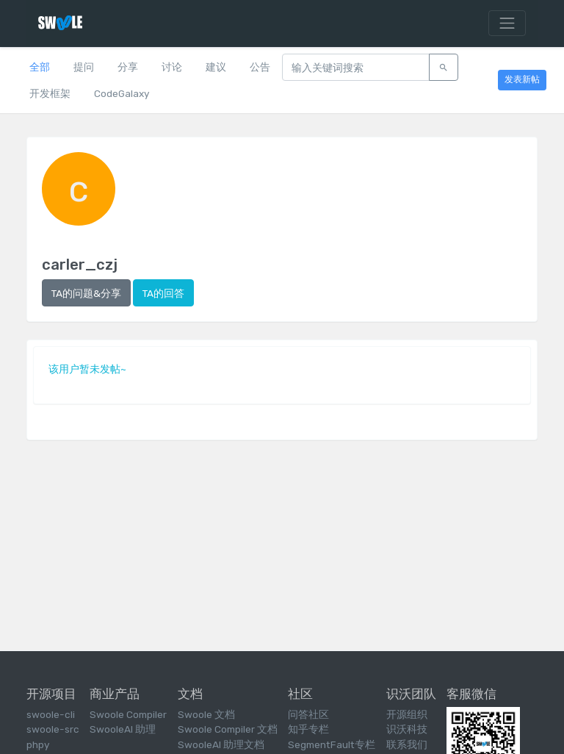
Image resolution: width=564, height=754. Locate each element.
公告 (260, 67)
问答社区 (308, 714)
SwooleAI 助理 (123, 729)
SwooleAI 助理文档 (221, 744)
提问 (83, 67)
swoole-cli (50, 714)
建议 (216, 67)
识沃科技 (406, 729)
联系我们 (406, 744)
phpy (37, 744)
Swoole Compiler (128, 714)
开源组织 (406, 714)
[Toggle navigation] (507, 23)
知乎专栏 (308, 729)
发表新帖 (522, 79)
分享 (128, 67)
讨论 (172, 67)
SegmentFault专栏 (331, 744)
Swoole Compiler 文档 (228, 729)
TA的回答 (163, 293)
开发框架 (49, 93)
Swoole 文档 (206, 714)
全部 (39, 67)
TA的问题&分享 (86, 293)
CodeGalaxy (121, 93)
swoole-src (52, 729)
